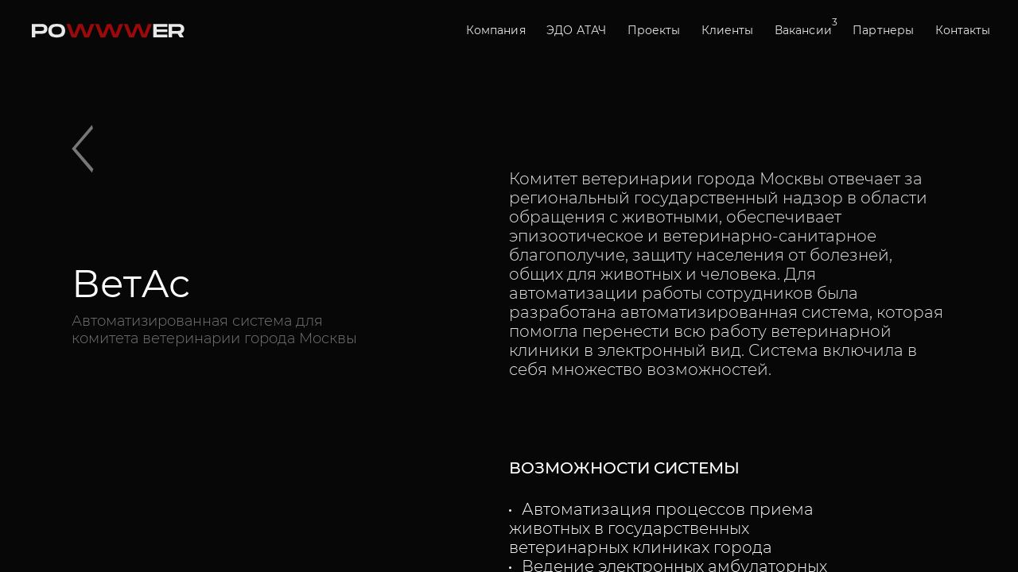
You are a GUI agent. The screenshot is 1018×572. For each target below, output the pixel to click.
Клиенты (727, 30)
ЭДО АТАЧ (576, 30)
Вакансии (803, 29)
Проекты (654, 30)
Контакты (963, 30)
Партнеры (883, 30)
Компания (496, 30)
